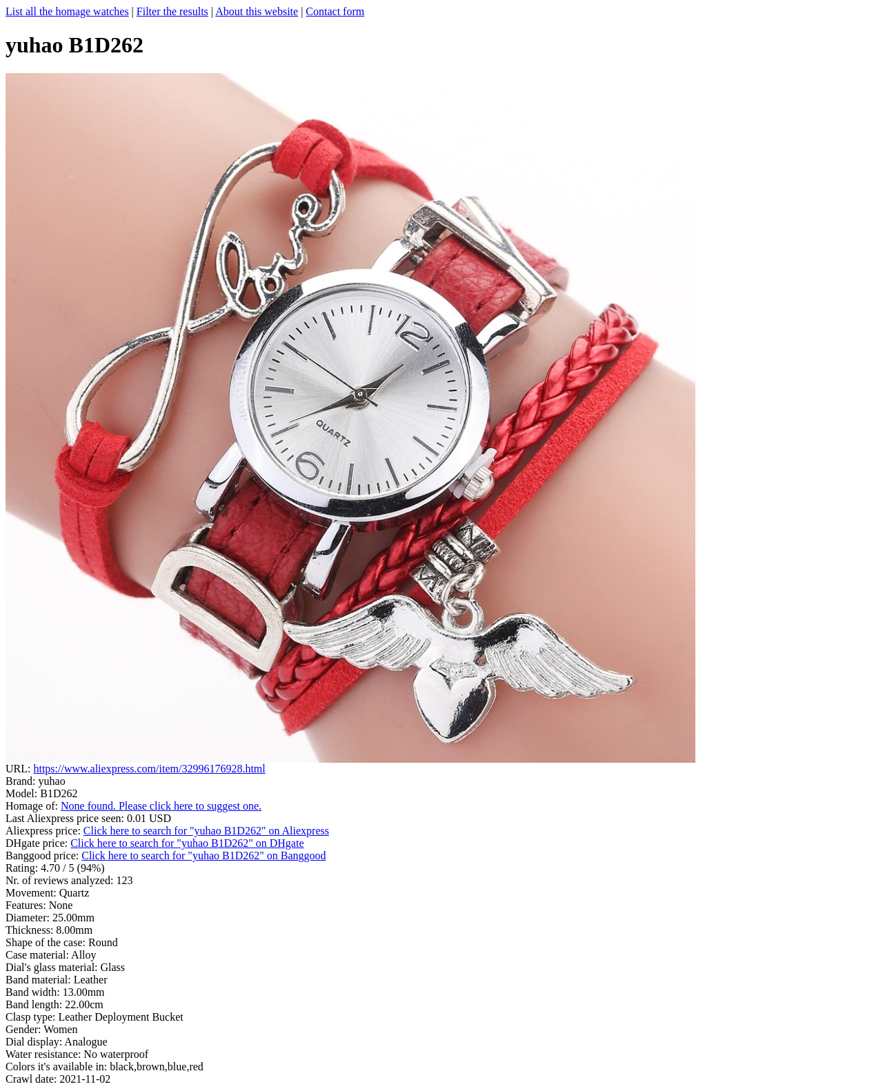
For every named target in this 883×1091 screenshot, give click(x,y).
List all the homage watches (67, 11)
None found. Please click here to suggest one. (161, 806)
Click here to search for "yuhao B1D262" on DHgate (187, 843)
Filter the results (172, 11)
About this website (256, 11)
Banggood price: (43, 855)
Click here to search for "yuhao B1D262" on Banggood (203, 855)
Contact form (335, 11)
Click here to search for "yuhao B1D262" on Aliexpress (206, 831)
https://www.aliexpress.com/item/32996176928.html (149, 768)
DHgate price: (38, 843)
